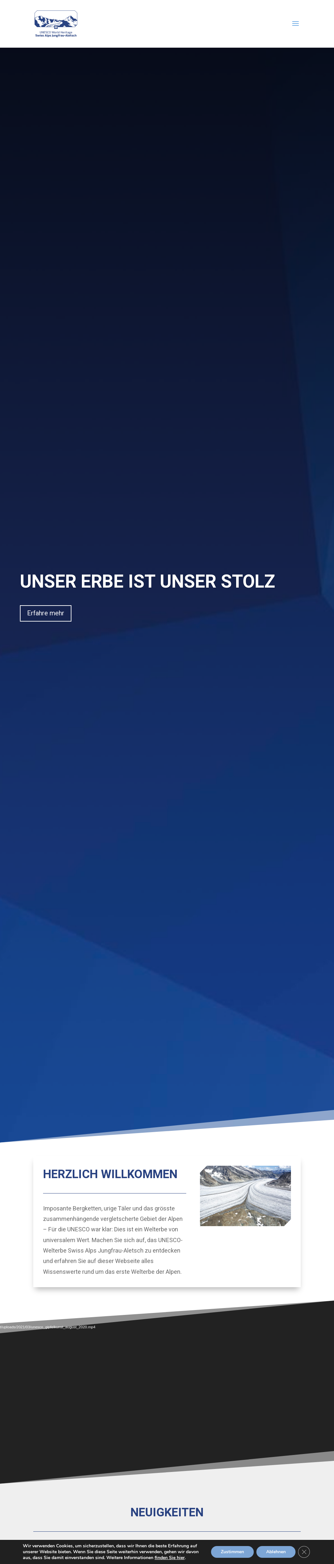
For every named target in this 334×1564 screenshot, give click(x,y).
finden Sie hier (170, 1558)
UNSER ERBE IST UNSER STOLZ (147, 582)
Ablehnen (276, 1552)
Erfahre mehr (45, 613)
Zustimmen (232, 1552)
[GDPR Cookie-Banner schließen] (304, 1552)
